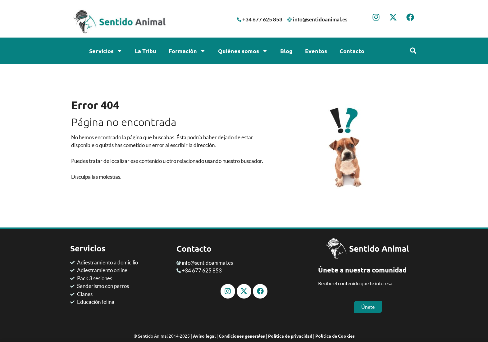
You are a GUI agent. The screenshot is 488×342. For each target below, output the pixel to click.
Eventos (316, 50)
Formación (187, 51)
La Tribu (145, 50)
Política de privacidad (290, 335)
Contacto (352, 50)
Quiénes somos (243, 51)
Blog (286, 50)
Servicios (105, 51)
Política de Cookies (335, 335)
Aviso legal (204, 335)
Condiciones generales (242, 335)
